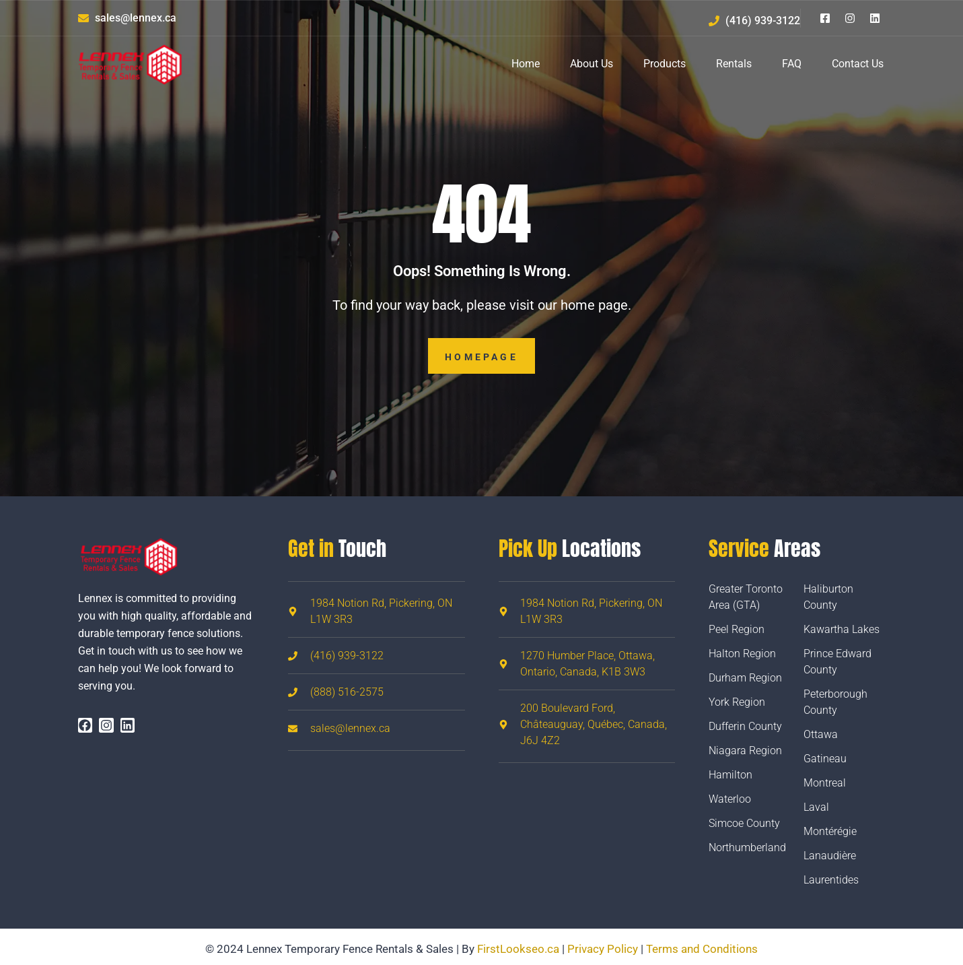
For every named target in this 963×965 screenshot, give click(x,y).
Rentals (734, 63)
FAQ (791, 63)
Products (664, 63)
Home (525, 63)
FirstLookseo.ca (518, 949)
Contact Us (858, 63)
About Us (591, 63)
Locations (570, 548)
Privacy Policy (602, 949)
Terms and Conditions (702, 949)
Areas (764, 548)
